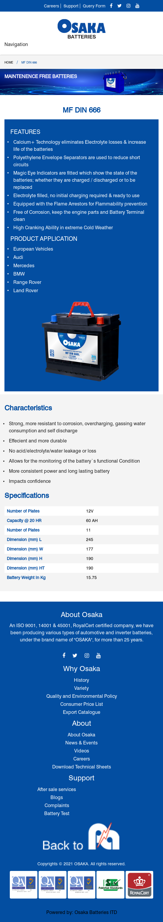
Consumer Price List (81, 704)
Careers (51, 6)
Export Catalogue (81, 712)
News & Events (81, 743)
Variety (81, 688)
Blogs (56, 797)
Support (71, 6)
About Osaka (81, 735)
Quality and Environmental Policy (81, 696)
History (81, 680)
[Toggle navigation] (152, 47)
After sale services (56, 789)
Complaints (57, 805)
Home (8, 62)
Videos (81, 751)
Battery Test (56, 813)
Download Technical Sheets (81, 767)
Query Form (94, 6)
